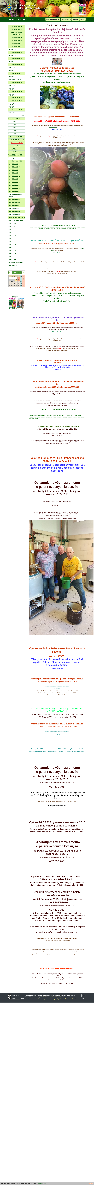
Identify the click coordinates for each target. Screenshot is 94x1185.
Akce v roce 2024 (16, 37)
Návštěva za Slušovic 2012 (16, 116)
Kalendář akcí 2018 (14, 188)
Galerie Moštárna (13, 152)
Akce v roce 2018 (16, 64)
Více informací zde (42, 1184)
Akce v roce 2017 (16, 74)
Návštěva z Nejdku (14, 214)
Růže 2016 (11, 86)
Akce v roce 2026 (16, 26)
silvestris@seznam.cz (70, 997)
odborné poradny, (54, 999)
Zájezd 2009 (12, 259)
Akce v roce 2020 (16, 52)
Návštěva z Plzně (13, 208)
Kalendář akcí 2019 (14, 185)
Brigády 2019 (12, 61)
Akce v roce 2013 (16, 101)
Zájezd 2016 (12, 125)
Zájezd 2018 (12, 232)
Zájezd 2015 (12, 128)
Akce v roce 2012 (16, 110)
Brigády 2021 (12, 49)
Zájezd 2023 (12, 226)
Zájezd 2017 (12, 235)
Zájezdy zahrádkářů (14, 119)
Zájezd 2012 (12, 250)
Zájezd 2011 (12, 253)
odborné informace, (64, 999)
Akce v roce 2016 (16, 82)
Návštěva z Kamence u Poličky (15, 195)
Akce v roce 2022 (16, 43)
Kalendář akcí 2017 (14, 191)
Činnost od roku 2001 (16, 137)
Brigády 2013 (12, 107)
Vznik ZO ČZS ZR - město (16, 140)
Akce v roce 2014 (16, 98)
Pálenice (82, 19)
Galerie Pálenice (13, 149)
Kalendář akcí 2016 (14, 199)
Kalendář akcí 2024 (14, 170)
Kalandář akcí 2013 (14, 211)
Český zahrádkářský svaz (53, 19)
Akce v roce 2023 (16, 40)
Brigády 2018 (12, 70)
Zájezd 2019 (12, 122)
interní (84, 995)
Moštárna (75, 19)
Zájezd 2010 (12, 256)
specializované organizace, (41, 999)
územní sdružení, (29, 999)
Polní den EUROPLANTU (15, 80)
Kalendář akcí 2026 (14, 164)
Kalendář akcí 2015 (14, 202)
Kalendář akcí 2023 (14, 173)
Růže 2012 (11, 113)
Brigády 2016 (12, 89)
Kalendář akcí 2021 (14, 179)
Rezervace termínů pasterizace (16, 33)
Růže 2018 (11, 68)
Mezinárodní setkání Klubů (16, 217)
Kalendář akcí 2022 (14, 176)
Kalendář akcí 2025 (14, 167)
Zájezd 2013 (12, 134)
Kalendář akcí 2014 (14, 205)
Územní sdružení (66, 19)
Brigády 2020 (12, 55)
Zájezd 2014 (12, 131)
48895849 (45, 997)
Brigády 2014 (12, 104)
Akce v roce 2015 (16, 92)
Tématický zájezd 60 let (15, 155)
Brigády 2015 (12, 95)
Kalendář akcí (12, 265)
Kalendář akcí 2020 (14, 182)
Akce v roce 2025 (16, 29)
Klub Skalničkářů (17, 161)
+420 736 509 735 (56, 997)
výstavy (72, 999)
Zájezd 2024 (12, 223)
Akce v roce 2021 (16, 46)
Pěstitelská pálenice (17, 143)
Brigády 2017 (12, 76)
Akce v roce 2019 (16, 58)
